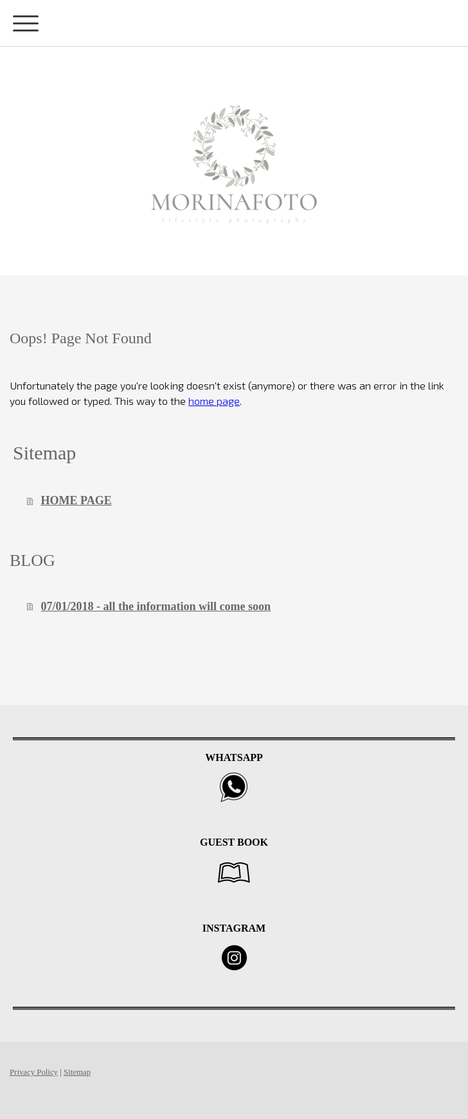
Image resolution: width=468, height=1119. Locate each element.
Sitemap (77, 1072)
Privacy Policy (34, 1072)
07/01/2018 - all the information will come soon (156, 606)
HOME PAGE (76, 500)
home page (214, 401)
